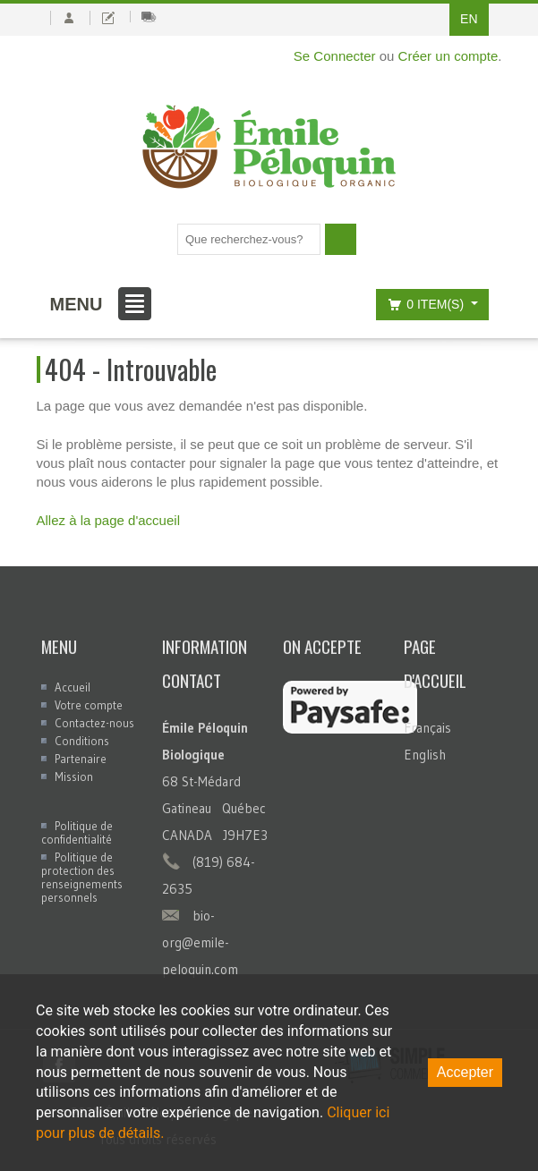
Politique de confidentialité (77, 832)
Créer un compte (448, 56)
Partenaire (81, 758)
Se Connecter (335, 56)
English (425, 754)
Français (427, 727)
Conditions (82, 741)
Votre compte (89, 705)
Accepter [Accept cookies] (465, 1072)
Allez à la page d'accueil (108, 520)
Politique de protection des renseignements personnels (82, 877)
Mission (74, 776)
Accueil (72, 687)
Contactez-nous (94, 723)
